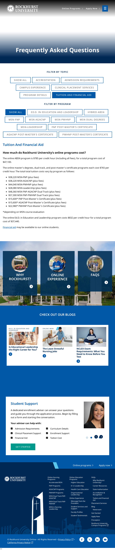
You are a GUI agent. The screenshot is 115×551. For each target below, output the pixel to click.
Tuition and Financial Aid (101, 499)
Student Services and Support (79, 507)
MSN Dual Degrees (92, 119)
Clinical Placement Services (74, 87)
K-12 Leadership (77, 486)
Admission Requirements (82, 80)
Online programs (82, 465)
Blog (93, 506)
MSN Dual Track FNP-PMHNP (57, 502)
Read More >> (10, 354)
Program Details (35, 95)
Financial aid (9, 227)
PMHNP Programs (56, 492)
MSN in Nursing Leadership (55, 508)
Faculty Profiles (77, 512)
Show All (20, 80)
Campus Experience (33, 87)
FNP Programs (54, 486)
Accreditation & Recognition (99, 493)
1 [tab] (87, 438)
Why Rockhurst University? (98, 481)
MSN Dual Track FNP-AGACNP (57, 497)
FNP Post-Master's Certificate (72, 127)
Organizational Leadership (77, 493)
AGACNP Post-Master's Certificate (30, 134)
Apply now (104, 465)
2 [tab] (91, 438)
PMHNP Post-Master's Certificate (85, 134)
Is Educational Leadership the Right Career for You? (23, 348)
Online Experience (77, 498)
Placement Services (99, 503)
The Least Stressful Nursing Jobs (53, 350)
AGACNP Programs (56, 489)
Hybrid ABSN (96, 112)
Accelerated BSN (55, 482)
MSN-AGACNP (37, 119)
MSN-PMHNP (63, 119)
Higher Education (77, 482)
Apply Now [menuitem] (91, 8)
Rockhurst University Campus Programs (99, 524)
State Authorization (100, 489)
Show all (15, 112)
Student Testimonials (79, 515)
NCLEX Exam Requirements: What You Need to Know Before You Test (91, 352)
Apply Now (95, 516)
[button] (23, 447)
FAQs (93, 477)
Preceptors (95, 520)
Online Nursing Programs (53, 478)
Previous (96, 437)
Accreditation (46, 80)
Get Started (95, 513)
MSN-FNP (14, 119)
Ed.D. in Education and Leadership (55, 112)
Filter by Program (57, 104)
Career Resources (100, 486)
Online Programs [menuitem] (71, 8)
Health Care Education (80, 489)
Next (101, 437)
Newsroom (97, 509)
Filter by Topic (57, 71)
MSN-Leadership (32, 127)
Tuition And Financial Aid (74, 95)
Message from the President (78, 502)
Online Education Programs (76, 478)
